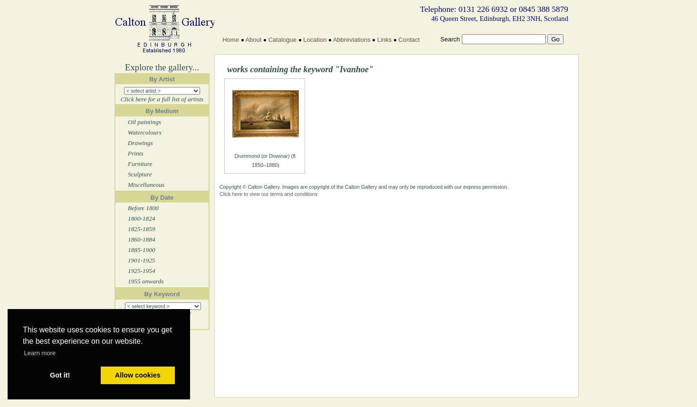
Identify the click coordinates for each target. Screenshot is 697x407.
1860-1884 (141, 239)
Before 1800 (143, 208)
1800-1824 (141, 218)
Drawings (140, 142)
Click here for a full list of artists (162, 99)
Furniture (140, 163)
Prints (135, 153)
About (253, 39)
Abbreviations (352, 39)
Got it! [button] (60, 375)
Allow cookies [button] (138, 375)
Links (384, 39)
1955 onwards (145, 281)
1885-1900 (141, 249)
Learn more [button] (40, 353)
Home (230, 39)
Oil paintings (144, 122)
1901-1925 (141, 260)
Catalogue (282, 39)
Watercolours (145, 132)
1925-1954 (141, 270)
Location (314, 39)
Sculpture (140, 174)
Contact (409, 39)
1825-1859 (141, 229)
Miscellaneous (146, 184)
